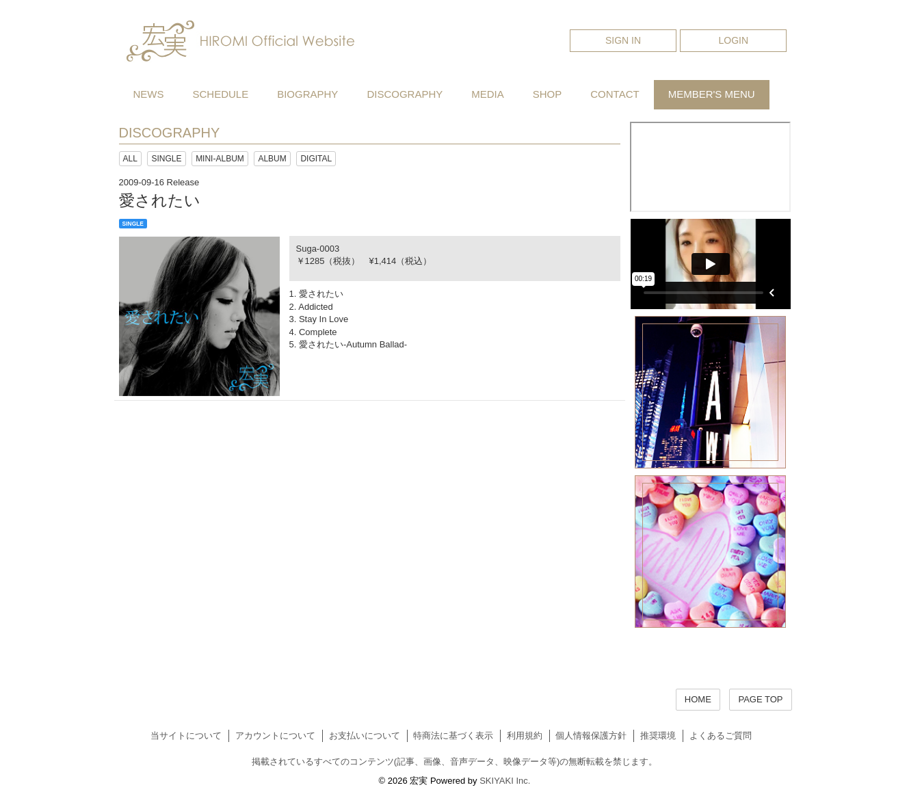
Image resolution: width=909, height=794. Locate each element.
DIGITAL (316, 158)
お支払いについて (364, 735)
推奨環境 (658, 735)
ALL (130, 158)
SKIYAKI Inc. (504, 781)
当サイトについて (186, 735)
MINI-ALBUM (220, 158)
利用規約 (524, 735)
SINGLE (166, 158)
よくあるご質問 (720, 735)
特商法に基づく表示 (453, 735)
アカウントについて (275, 735)
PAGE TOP (760, 699)
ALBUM (272, 158)
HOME (698, 699)
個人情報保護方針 (591, 735)
